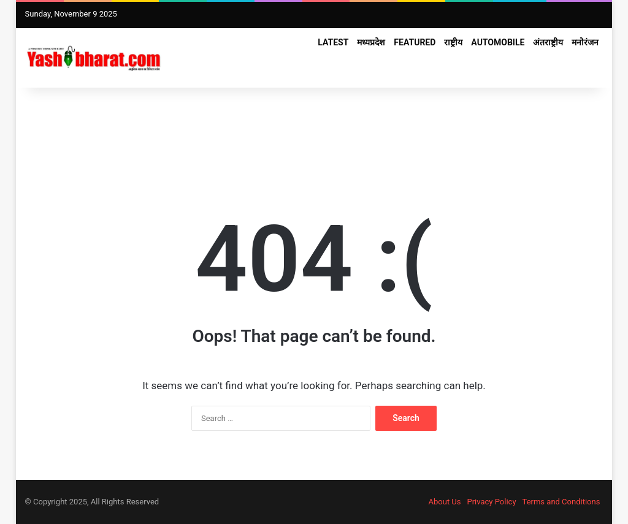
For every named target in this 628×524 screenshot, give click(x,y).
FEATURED (414, 42)
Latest (333, 42)
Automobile (497, 42)
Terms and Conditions (561, 501)
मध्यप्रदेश (371, 42)
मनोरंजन (585, 42)
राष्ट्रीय (453, 42)
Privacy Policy (491, 501)
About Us (445, 501)
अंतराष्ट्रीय (548, 42)
